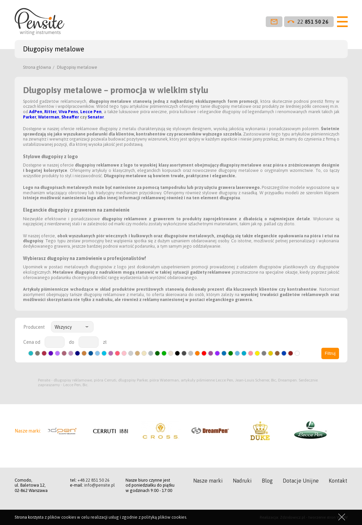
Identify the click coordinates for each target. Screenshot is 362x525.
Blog (267, 481)
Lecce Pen (91, 111)
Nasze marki (208, 481)
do (71, 342)
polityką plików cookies (164, 517)
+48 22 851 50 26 (94, 480)
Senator (96, 116)
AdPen (35, 111)
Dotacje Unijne (301, 481)
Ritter (50, 111)
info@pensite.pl (99, 485)
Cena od (31, 342)
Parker (29, 116)
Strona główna (37, 67)
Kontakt (338, 481)
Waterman (48, 116)
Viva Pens (68, 111)
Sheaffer (70, 116)
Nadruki (242, 481)
